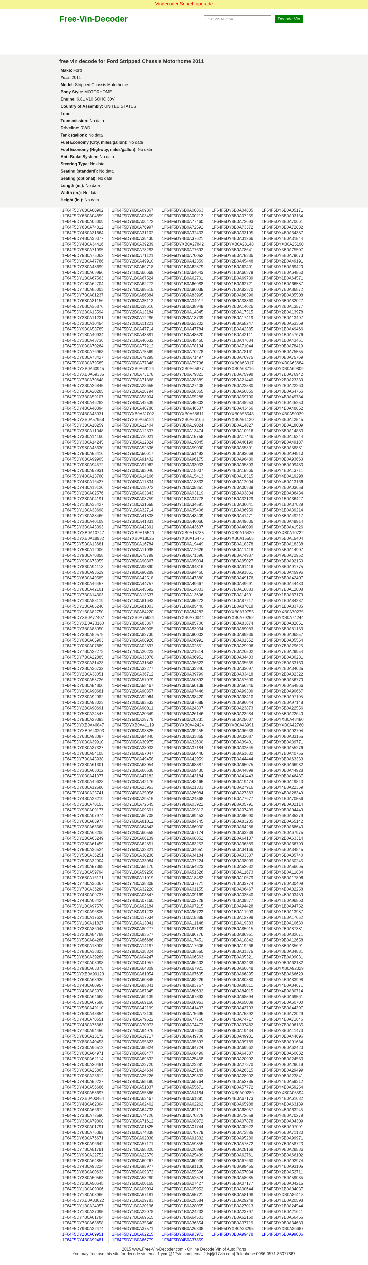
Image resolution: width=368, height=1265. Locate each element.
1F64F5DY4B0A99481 (83, 1240)
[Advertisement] (184, 39)
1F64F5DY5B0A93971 (182, 1234)
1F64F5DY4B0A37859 (182, 1240)
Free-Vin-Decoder (93, 18)
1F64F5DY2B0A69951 (83, 1234)
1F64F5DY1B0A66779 (133, 1240)
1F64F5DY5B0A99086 (282, 1234)
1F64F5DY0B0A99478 (232, 1234)
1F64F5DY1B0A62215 (133, 1234)
